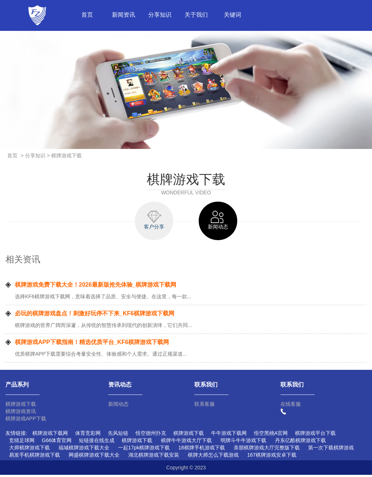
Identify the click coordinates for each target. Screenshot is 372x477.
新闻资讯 (123, 15)
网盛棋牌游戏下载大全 (94, 457)
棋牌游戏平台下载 (315, 435)
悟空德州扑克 (151, 435)
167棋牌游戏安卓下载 (271, 457)
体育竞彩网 (88, 435)
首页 (87, 15)
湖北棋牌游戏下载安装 (153, 457)
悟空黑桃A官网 (271, 435)
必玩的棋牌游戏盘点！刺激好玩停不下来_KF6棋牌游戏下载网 (94, 315)
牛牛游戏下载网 (229, 435)
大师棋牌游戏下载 (29, 450)
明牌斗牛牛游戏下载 (243, 442)
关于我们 (196, 15)
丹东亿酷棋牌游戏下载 (300, 442)
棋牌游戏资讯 (20, 413)
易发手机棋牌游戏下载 (34, 457)
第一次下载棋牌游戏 (331, 450)
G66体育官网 (57, 442)
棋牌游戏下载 (20, 406)
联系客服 (204, 406)
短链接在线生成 (96, 442)
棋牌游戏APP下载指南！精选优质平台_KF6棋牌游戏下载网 (92, 344)
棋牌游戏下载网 (50, 435)
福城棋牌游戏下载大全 (83, 450)
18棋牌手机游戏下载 (201, 450)
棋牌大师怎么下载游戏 (213, 457)
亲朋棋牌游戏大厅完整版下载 (267, 450)
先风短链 (118, 435)
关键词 (232, 15)
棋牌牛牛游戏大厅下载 (186, 442)
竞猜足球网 (22, 442)
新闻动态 (118, 406)
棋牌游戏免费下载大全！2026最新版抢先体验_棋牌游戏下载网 (96, 287)
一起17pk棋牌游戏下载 (144, 450)
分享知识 (159, 15)
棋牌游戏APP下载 (25, 421)
